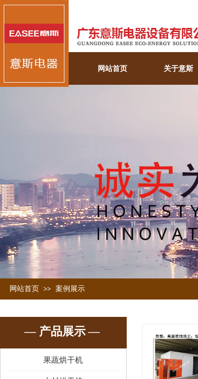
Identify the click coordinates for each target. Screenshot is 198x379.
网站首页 (112, 69)
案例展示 (70, 289)
